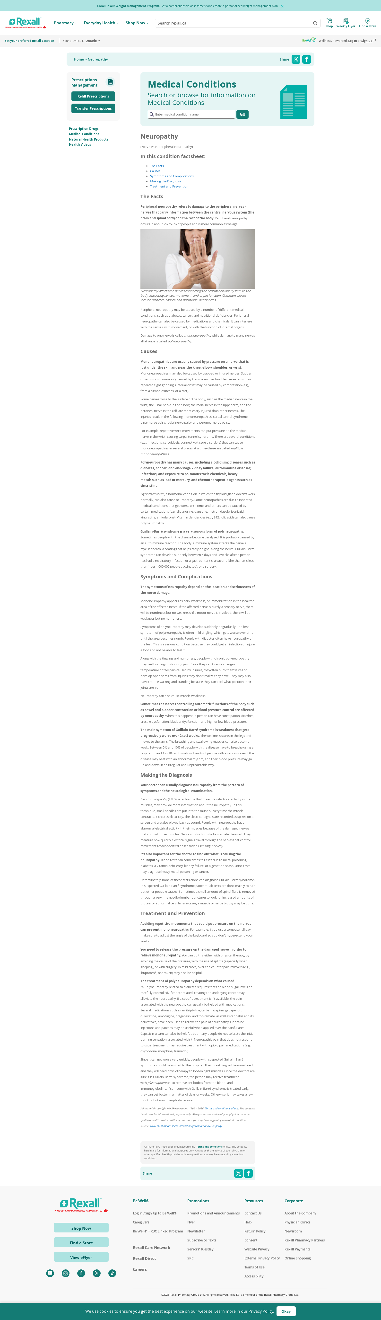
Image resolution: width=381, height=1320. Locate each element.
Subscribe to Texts (201, 1240)
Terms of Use (254, 1267)
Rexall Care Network (151, 1247)
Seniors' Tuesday (200, 1249)
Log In (352, 41)
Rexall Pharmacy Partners (305, 1240)
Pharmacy (64, 23)
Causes (155, 171)
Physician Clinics (297, 1222)
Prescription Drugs (83, 128)
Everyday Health (99, 23)
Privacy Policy (261, 1311)
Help (248, 1222)
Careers (140, 1269)
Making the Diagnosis (165, 181)
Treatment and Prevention (169, 186)
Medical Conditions (84, 134)
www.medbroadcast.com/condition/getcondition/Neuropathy (186, 1126)
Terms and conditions (209, 1146)
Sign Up (366, 41)
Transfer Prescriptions (93, 108)
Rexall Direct (144, 1258)
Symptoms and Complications (172, 176)
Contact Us (253, 1213)
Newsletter (196, 1231)
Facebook (306, 59)
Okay (286, 1311)
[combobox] (237, 23)
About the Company (300, 1213)
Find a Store (81, 1243)
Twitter (296, 59)
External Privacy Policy (262, 1258)
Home (79, 59)
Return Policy (255, 1231)
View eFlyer (81, 1257)
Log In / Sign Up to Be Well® (155, 1213)
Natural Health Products (88, 139)
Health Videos (80, 144)
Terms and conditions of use (221, 1108)
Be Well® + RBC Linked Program (158, 1231)
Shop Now (135, 23)
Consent (251, 1240)
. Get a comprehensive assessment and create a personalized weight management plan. (187, 6)
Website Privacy (256, 1249)
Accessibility (254, 1276)
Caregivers (141, 1222)
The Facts (157, 166)
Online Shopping (298, 1258)
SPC (190, 1258)
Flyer (191, 1222)
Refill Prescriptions (93, 96)
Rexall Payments (298, 1249)
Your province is (80, 41)
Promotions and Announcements (213, 1213)
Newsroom (293, 1231)
